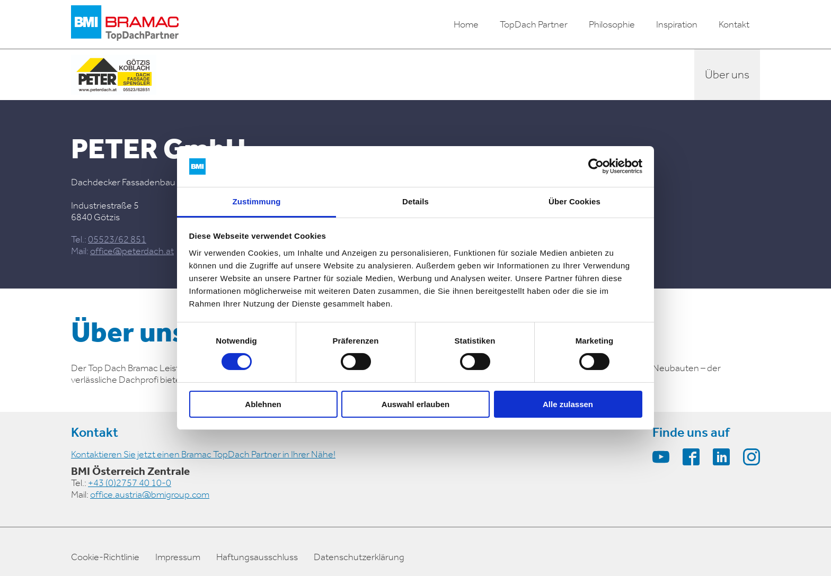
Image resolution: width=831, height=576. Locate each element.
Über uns (727, 75)
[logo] (125, 24)
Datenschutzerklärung (359, 557)
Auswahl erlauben (415, 404)
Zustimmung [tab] (257, 201)
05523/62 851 (117, 239)
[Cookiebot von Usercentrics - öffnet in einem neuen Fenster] (596, 166)
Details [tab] (415, 201)
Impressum (177, 557)
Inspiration (676, 24)
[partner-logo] (113, 74)
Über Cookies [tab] (574, 201)
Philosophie (612, 24)
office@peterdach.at (132, 251)
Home (466, 24)
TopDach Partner (534, 24)
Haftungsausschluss (257, 557)
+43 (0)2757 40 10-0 (129, 483)
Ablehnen (263, 404)
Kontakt (734, 24)
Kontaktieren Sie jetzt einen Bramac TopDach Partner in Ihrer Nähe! (203, 454)
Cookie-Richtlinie (105, 557)
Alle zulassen (568, 404)
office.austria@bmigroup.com (149, 494)
